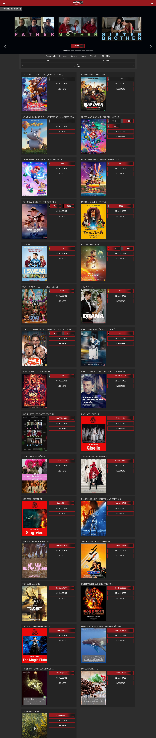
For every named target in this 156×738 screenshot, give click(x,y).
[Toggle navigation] (4, 3)
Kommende (63, 56)
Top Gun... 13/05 (62, 588)
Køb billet (78, 46)
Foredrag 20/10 (61, 673)
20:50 (66, 333)
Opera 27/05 (61, 630)
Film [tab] (48, 61)
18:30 (53, 333)
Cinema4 (74, 3)
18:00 (56, 163)
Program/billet (51, 56)
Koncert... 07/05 (120, 503)
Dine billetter (94, 56)
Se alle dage (61, 84)
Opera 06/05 (61, 503)
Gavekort (74, 56)
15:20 (56, 248)
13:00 (115, 163)
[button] (5, 46)
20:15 (125, 248)
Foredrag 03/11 (120, 673)
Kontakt (84, 56)
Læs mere (62, 89)
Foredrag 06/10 (120, 630)
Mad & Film (106, 56)
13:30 (125, 121)
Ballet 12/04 (120, 418)
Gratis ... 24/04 (62, 461)
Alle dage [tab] (78, 65)
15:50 (112, 126)
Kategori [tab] (106, 61)
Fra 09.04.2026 (61, 418)
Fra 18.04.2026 (120, 376)
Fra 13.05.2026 (61, 545)
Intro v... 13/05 (120, 545)
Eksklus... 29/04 (120, 461)
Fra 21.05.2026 (120, 588)
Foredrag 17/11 (61, 715)
